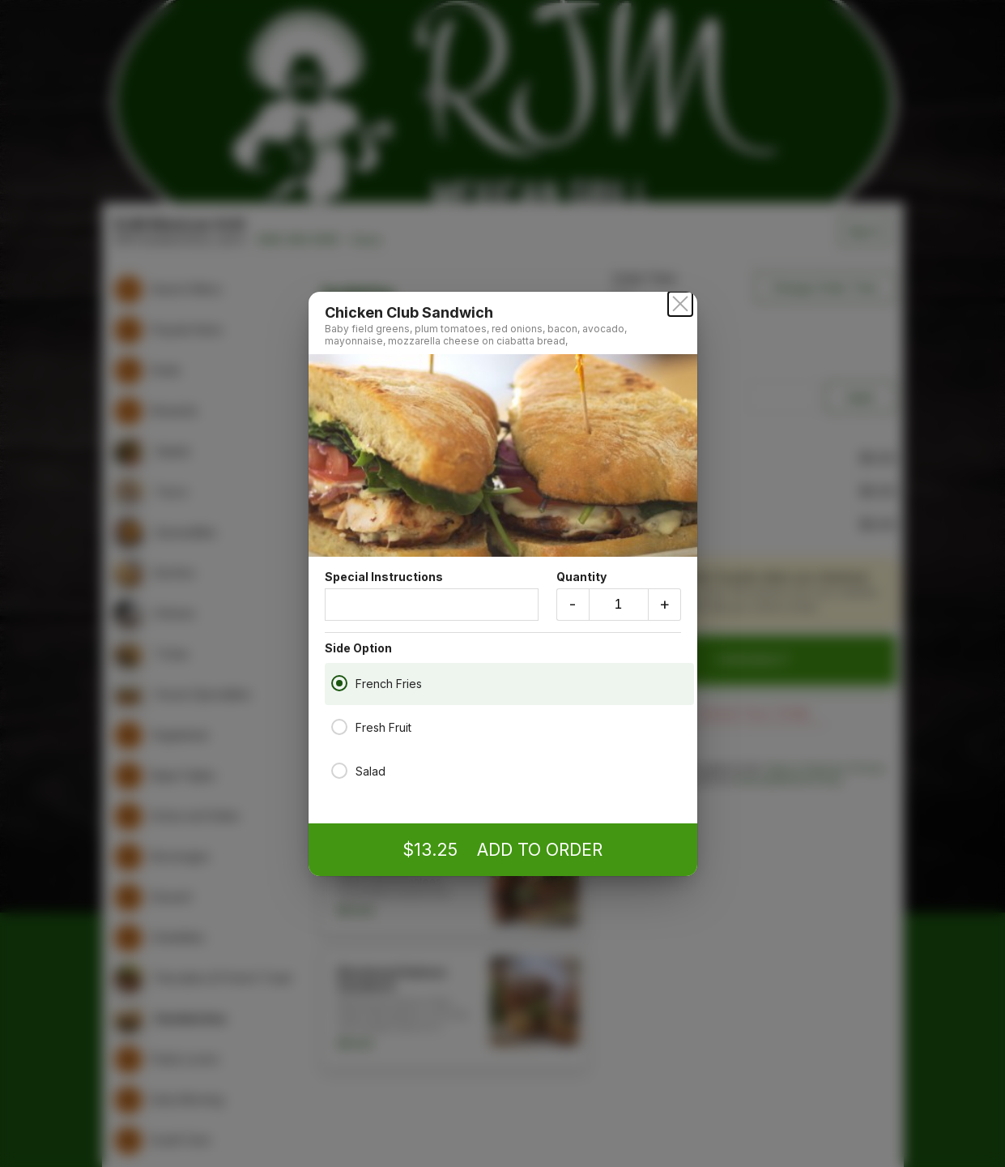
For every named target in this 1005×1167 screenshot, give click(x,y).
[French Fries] (339, 682)
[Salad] (339, 770)
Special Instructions (432, 595)
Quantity (618, 595)
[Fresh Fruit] (339, 726)
